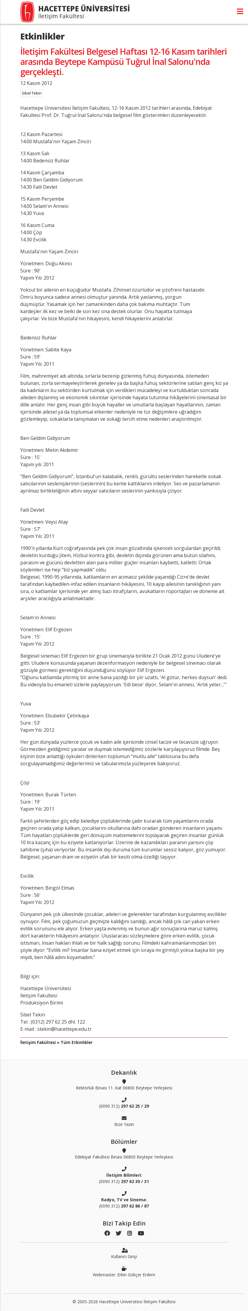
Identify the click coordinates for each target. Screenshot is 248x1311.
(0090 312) (124, 1103)
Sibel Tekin (31, 93)
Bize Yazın (124, 1121)
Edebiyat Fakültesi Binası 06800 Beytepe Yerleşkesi (124, 1154)
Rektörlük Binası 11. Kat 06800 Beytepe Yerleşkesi (124, 1085)
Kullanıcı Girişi (124, 1253)
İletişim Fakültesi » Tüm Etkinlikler (56, 1042)
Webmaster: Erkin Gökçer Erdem (124, 1272)
